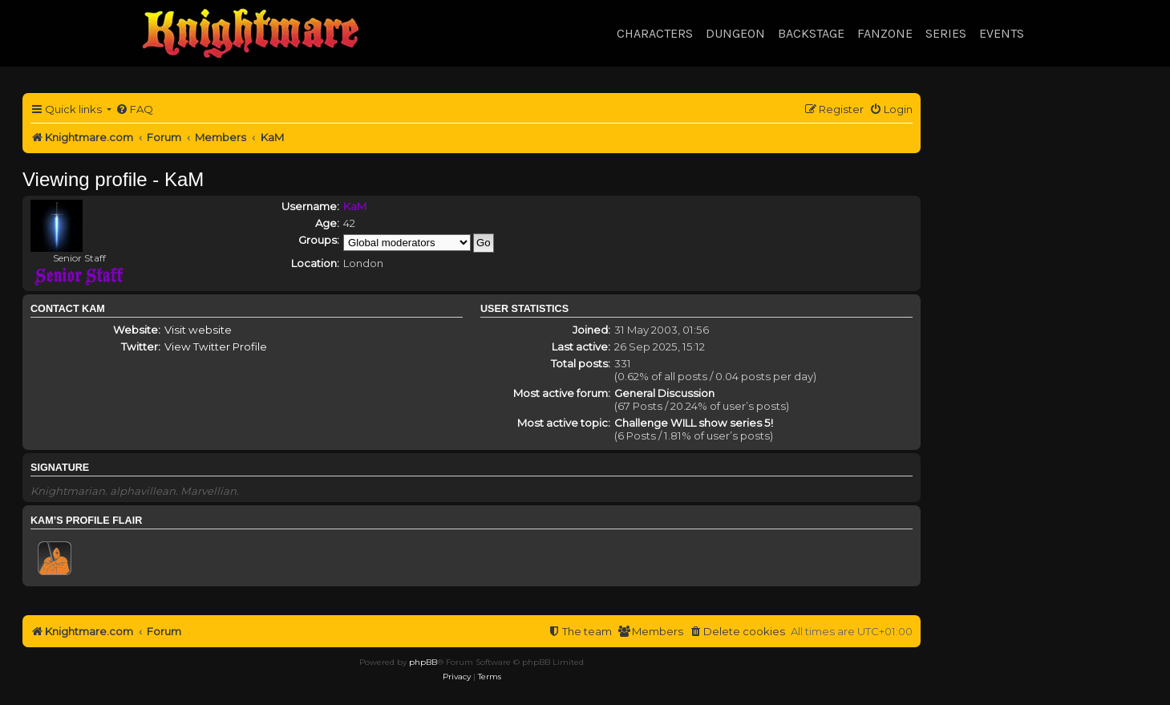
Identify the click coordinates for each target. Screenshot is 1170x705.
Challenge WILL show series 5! (693, 422)
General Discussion (664, 393)
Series (945, 33)
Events (1001, 33)
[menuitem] (134, 109)
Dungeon (735, 33)
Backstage (811, 33)
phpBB (423, 662)
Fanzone (885, 33)
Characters (655, 33)
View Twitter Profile (215, 346)
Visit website (198, 329)
